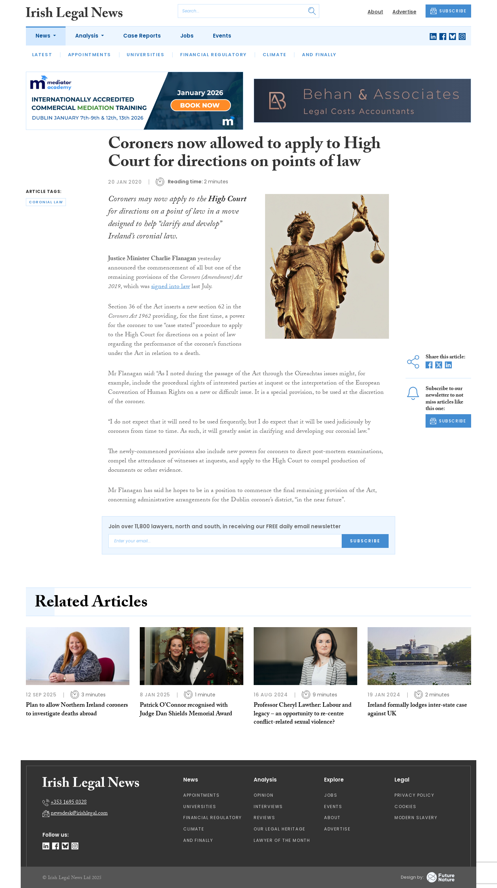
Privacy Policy (414, 795)
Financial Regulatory (213, 54)
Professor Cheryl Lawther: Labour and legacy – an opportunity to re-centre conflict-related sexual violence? (303, 714)
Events (222, 35)
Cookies (405, 806)
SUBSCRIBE (448, 11)
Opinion (263, 795)
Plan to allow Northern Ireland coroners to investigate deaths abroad (77, 710)
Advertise (404, 11)
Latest (42, 54)
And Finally (319, 54)
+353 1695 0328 (69, 802)
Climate (274, 54)
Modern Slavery (415, 817)
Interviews (268, 806)
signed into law (170, 287)
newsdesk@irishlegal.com (79, 813)
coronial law (46, 202)
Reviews (264, 817)
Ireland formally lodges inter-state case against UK (417, 710)
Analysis (87, 35)
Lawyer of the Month (282, 840)
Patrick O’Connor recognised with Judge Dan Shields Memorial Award (186, 710)
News (44, 35)
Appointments (89, 54)
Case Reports (142, 35)
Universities (145, 54)
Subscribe (365, 541)
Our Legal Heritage (279, 829)
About (375, 11)
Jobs (187, 35)
